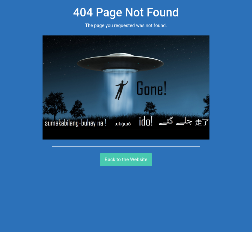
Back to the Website (126, 159)
